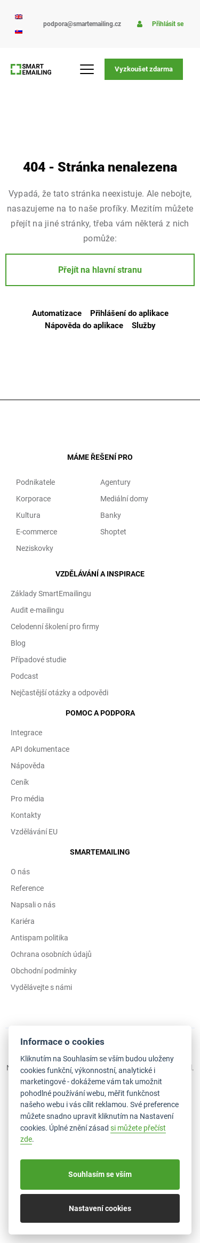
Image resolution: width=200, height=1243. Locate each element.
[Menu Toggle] (92, 69)
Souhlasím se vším (100, 1174)
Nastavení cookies (100, 1208)
